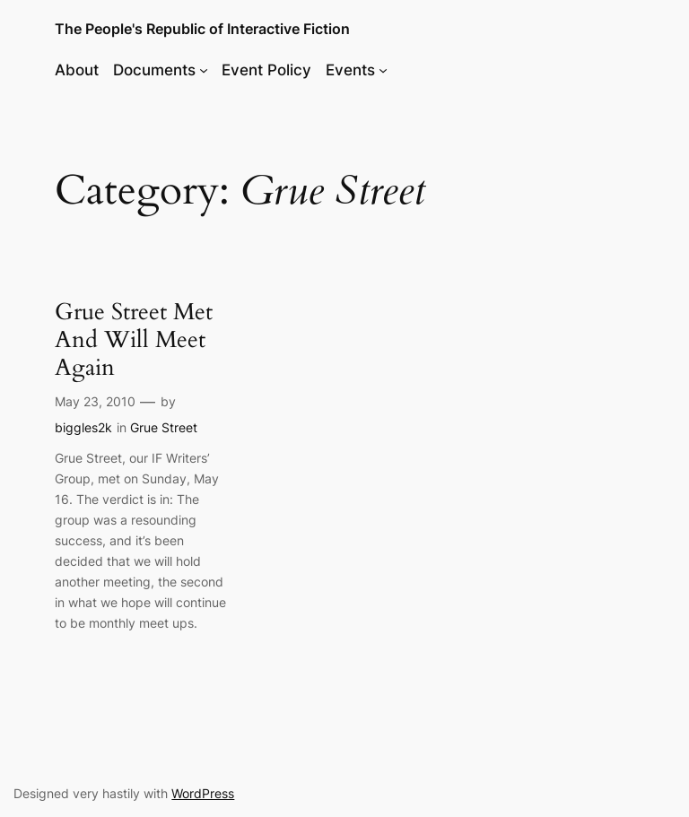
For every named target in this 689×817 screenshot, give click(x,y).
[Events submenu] (383, 69)
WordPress (202, 793)
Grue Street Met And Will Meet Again (134, 340)
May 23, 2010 (95, 401)
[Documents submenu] (203, 69)
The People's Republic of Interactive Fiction (202, 29)
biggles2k (83, 427)
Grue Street (163, 427)
